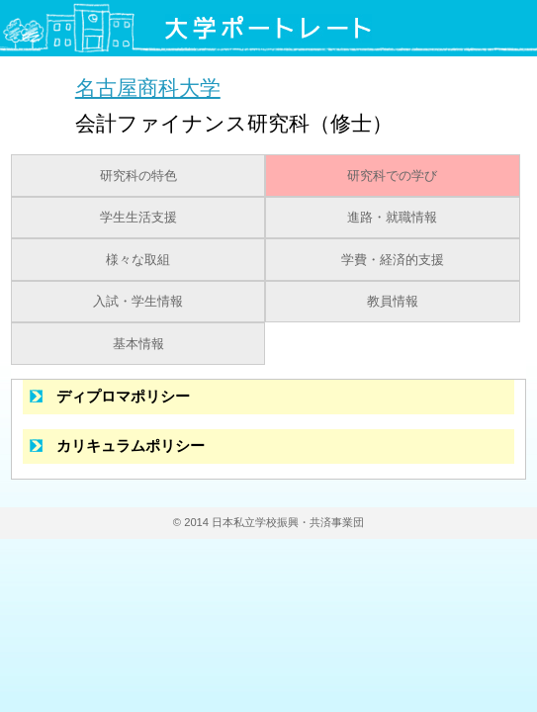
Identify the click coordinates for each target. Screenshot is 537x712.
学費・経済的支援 (392, 260)
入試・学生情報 (138, 302)
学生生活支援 (138, 217)
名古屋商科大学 (148, 87)
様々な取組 (138, 260)
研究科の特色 (138, 176)
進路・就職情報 (392, 217)
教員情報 (392, 302)
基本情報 (138, 344)
